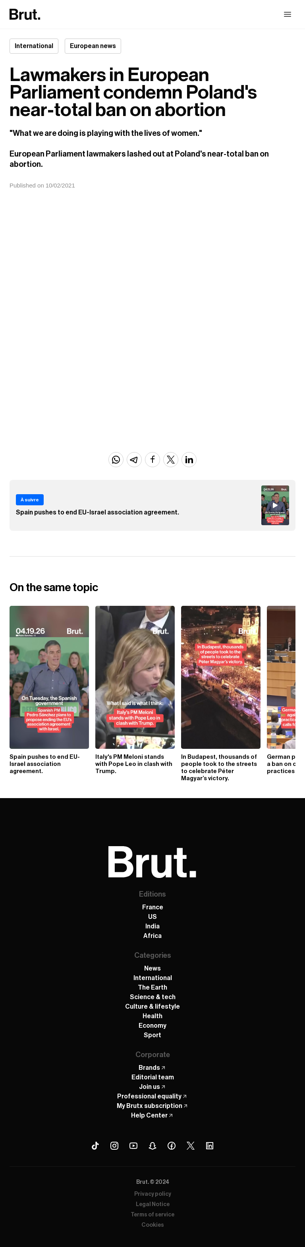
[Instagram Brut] (114, 1146)
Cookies (152, 1225)
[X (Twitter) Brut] (191, 1146)
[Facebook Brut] (172, 1146)
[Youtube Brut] (133, 1146)
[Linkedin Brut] (210, 1146)
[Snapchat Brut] (152, 1146)
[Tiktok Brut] (95, 1146)
